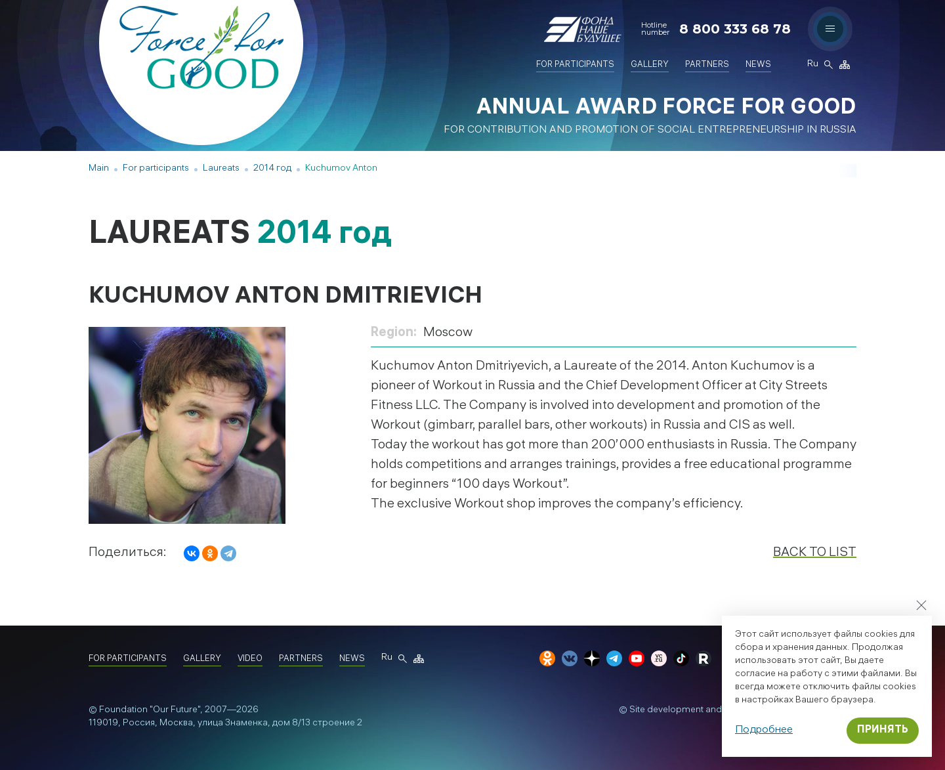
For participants (575, 65)
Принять (882, 730)
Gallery (650, 65)
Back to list (814, 553)
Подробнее (764, 730)
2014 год (272, 169)
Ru (812, 65)
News (758, 65)
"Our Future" (175, 711)
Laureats (221, 169)
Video (250, 659)
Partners (707, 65)
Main (99, 169)
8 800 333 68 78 (735, 29)
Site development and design (691, 711)
